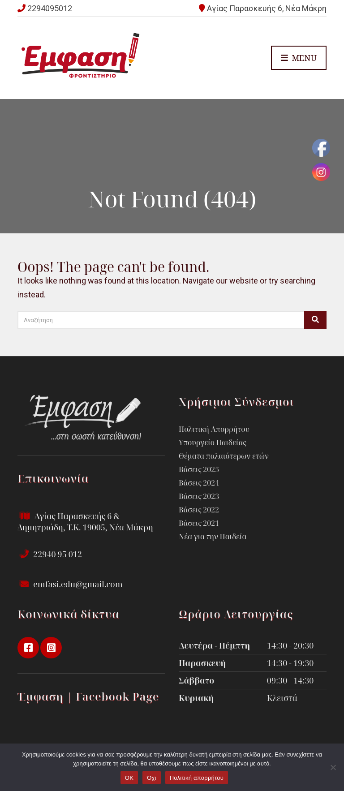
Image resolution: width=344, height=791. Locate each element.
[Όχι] (332, 767)
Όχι (151, 777)
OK (129, 777)
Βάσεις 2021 (199, 523)
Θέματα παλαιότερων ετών (224, 455)
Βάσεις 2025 (199, 469)
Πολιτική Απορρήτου (214, 429)
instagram (51, 647)
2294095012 (49, 8)
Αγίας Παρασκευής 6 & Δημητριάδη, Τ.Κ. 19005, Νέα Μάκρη (85, 522)
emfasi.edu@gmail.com (70, 584)
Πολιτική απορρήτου (197, 777)
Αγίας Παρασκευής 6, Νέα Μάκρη (267, 8)
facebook (28, 647)
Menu (299, 58)
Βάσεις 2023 (199, 496)
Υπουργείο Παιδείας (212, 442)
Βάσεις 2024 (199, 482)
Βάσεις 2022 (199, 509)
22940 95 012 (49, 554)
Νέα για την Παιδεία (212, 536)
